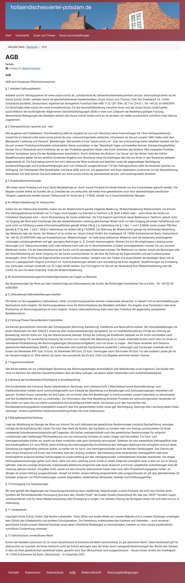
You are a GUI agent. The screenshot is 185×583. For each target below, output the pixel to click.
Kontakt (13, 572)
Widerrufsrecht (91, 572)
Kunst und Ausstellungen (74, 35)
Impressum (32, 572)
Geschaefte (22, 35)
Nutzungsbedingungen (123, 572)
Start (8, 35)
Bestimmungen (31, 68)
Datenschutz (55, 572)
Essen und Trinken (44, 35)
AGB (72, 572)
